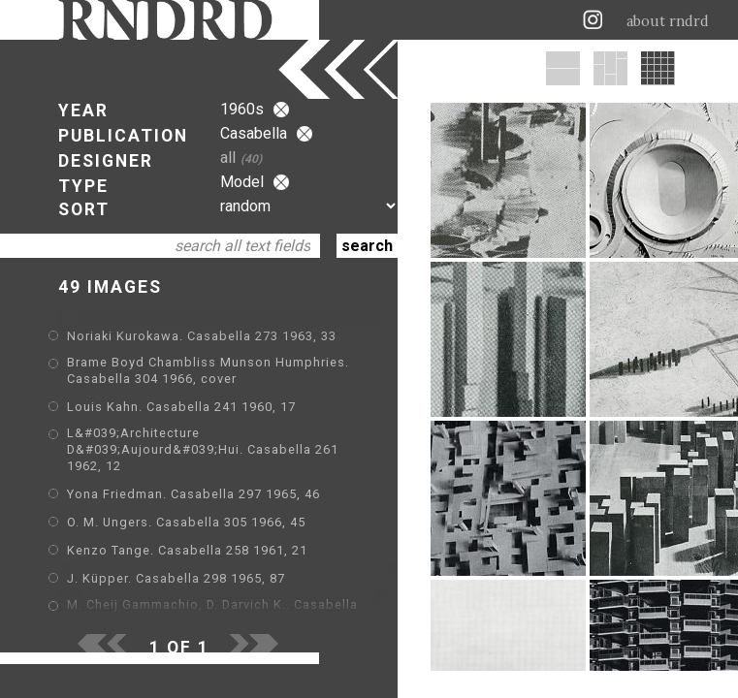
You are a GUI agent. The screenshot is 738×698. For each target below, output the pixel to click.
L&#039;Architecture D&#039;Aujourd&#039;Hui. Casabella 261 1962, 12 (202, 449)
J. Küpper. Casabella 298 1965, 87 (176, 578)
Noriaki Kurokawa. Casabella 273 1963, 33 (202, 336)
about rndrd (667, 21)
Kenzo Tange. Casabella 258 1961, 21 (187, 550)
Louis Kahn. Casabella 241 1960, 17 (181, 406)
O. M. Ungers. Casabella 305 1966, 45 (186, 522)
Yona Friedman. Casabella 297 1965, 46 (193, 494)
